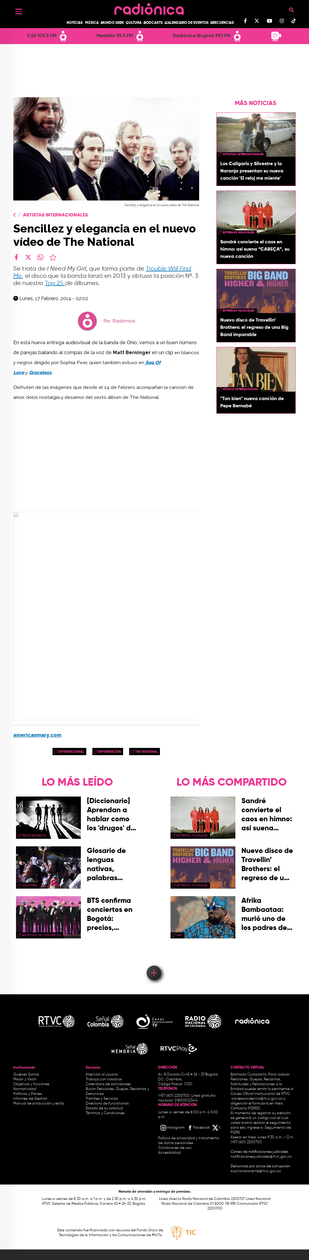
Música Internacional (240, 389)
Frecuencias (222, 23)
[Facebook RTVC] (198, 1128)
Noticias (75, 23)
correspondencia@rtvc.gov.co (256, 1099)
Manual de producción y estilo (38, 1103)
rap (179, 935)
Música (92, 23)
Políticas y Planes (27, 1094)
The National (146, 751)
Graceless (40, 372)
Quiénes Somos (26, 1074)
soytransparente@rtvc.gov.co (256, 1171)
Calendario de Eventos (187, 23)
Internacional (71, 751)
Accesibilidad (170, 1153)
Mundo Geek (112, 23)
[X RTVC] (216, 1128)
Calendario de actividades (108, 1084)
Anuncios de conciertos (41, 935)
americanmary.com (37, 735)
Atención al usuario (102, 1074)
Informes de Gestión (30, 1099)
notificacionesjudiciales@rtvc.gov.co (261, 1157)
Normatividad (24, 1089)
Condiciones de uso (174, 1148)
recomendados (34, 835)
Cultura (134, 23)
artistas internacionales (243, 154)
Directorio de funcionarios (107, 1103)
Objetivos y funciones (31, 1084)
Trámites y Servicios (102, 1099)
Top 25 (55, 283)
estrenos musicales (238, 232)
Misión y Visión (25, 1079)
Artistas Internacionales (55, 215)
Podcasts (153, 23)
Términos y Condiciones (105, 1113)
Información (109, 751)
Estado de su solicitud (104, 1108)
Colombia (29, 885)
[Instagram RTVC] (172, 1128)
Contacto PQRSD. (246, 1108)
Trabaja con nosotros (104, 1079)
